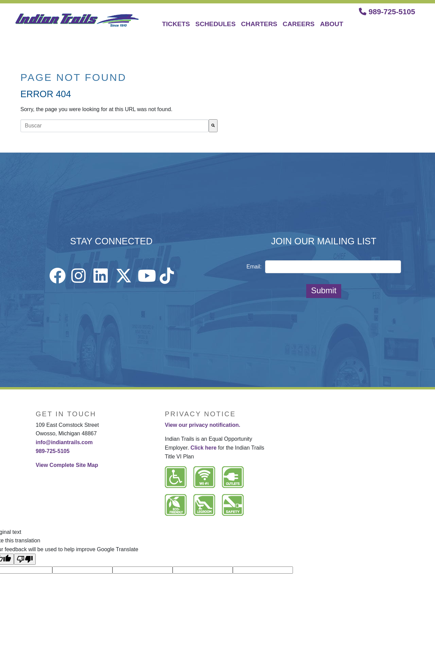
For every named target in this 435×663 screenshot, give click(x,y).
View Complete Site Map (67, 465)
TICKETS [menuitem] (176, 24)
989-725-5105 (387, 11)
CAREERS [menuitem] (299, 24)
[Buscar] (213, 125)
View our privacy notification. (202, 425)
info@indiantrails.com (64, 442)
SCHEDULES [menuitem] (215, 24)
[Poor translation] (25, 559)
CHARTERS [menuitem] (259, 24)
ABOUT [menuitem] (331, 24)
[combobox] (114, 125)
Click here (203, 448)
